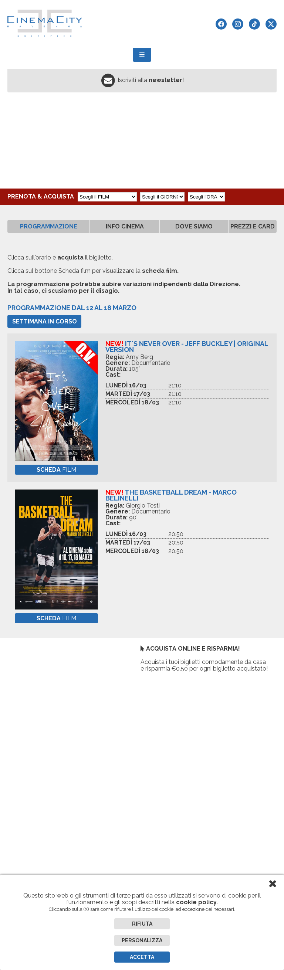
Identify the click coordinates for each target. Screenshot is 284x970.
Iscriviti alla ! (151, 80)
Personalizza (142, 940)
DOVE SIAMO (194, 226)
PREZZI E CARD (252, 226)
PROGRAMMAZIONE (48, 226)
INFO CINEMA (125, 226)
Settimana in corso (44, 321)
